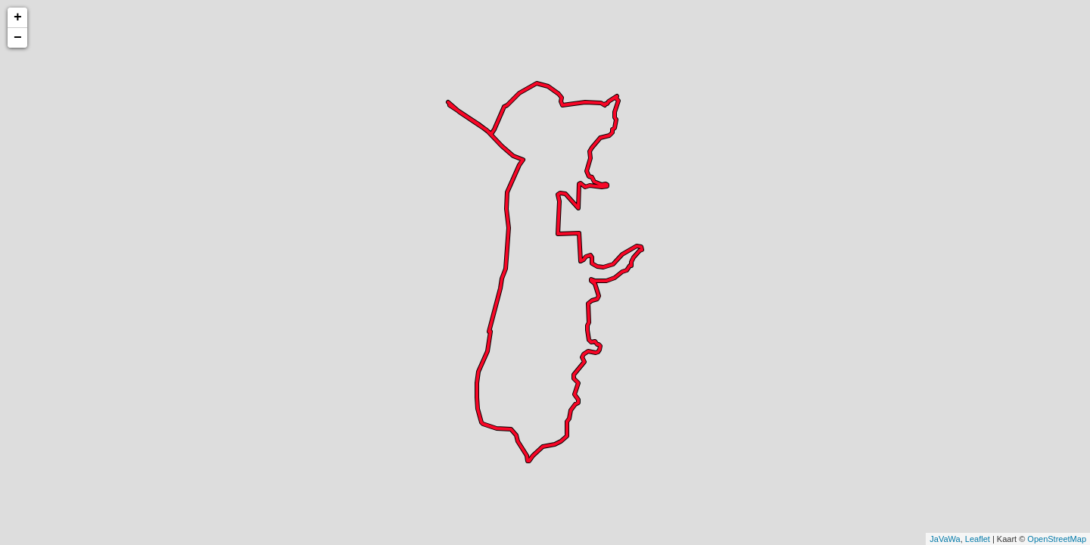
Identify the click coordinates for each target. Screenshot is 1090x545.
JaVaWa (945, 538)
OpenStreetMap (1056, 538)
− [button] (18, 38)
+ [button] (18, 17)
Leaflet (977, 538)
